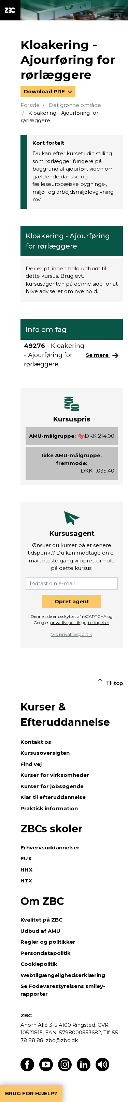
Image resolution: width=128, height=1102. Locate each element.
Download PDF (45, 91)
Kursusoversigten (45, 753)
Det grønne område (75, 105)
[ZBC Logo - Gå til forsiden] (10, 10)
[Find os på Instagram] (65, 1069)
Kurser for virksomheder (54, 775)
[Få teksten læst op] (102, 1069)
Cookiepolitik (38, 964)
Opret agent (72, 601)
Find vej (31, 764)
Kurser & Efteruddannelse (65, 715)
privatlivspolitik (65, 622)
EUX (26, 858)
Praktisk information (49, 808)
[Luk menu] (118, 10)
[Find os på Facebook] (27, 1069)
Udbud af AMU (40, 931)
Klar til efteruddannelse (53, 797)
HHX (26, 869)
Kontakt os (35, 742)
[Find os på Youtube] (46, 1069)
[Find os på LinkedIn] (83, 1069)
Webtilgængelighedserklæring (62, 975)
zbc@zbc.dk (62, 1040)
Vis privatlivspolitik (71, 634)
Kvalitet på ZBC (41, 919)
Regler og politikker (47, 942)
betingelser (98, 622)
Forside (30, 105)
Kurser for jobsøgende (52, 786)
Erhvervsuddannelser (50, 847)
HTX (26, 880)
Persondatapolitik (45, 953)
